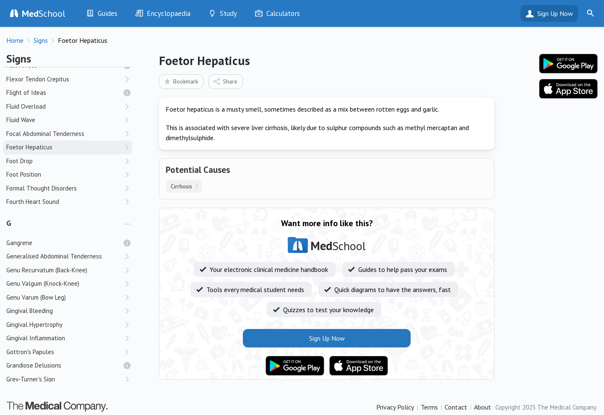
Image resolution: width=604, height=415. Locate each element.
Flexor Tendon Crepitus (37, 79)
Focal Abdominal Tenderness (45, 134)
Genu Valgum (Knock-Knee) (42, 283)
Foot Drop (19, 161)
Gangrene (19, 243)
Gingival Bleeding (29, 311)
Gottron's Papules (30, 352)
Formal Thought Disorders (41, 188)
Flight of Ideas (26, 93)
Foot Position (23, 174)
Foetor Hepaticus (29, 147)
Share (225, 81)
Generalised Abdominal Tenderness (54, 256)
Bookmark (180, 81)
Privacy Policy (395, 407)
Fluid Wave (20, 120)
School (43, 13)
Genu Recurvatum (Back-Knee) (46, 270)
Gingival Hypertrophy (34, 325)
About (482, 407)
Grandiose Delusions (33, 365)
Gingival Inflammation (35, 338)
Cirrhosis (181, 186)
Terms (429, 407)
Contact (456, 407)
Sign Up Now (555, 13)
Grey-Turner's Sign (30, 379)
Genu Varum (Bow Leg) (36, 297)
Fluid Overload (26, 106)
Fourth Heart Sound (32, 202)
